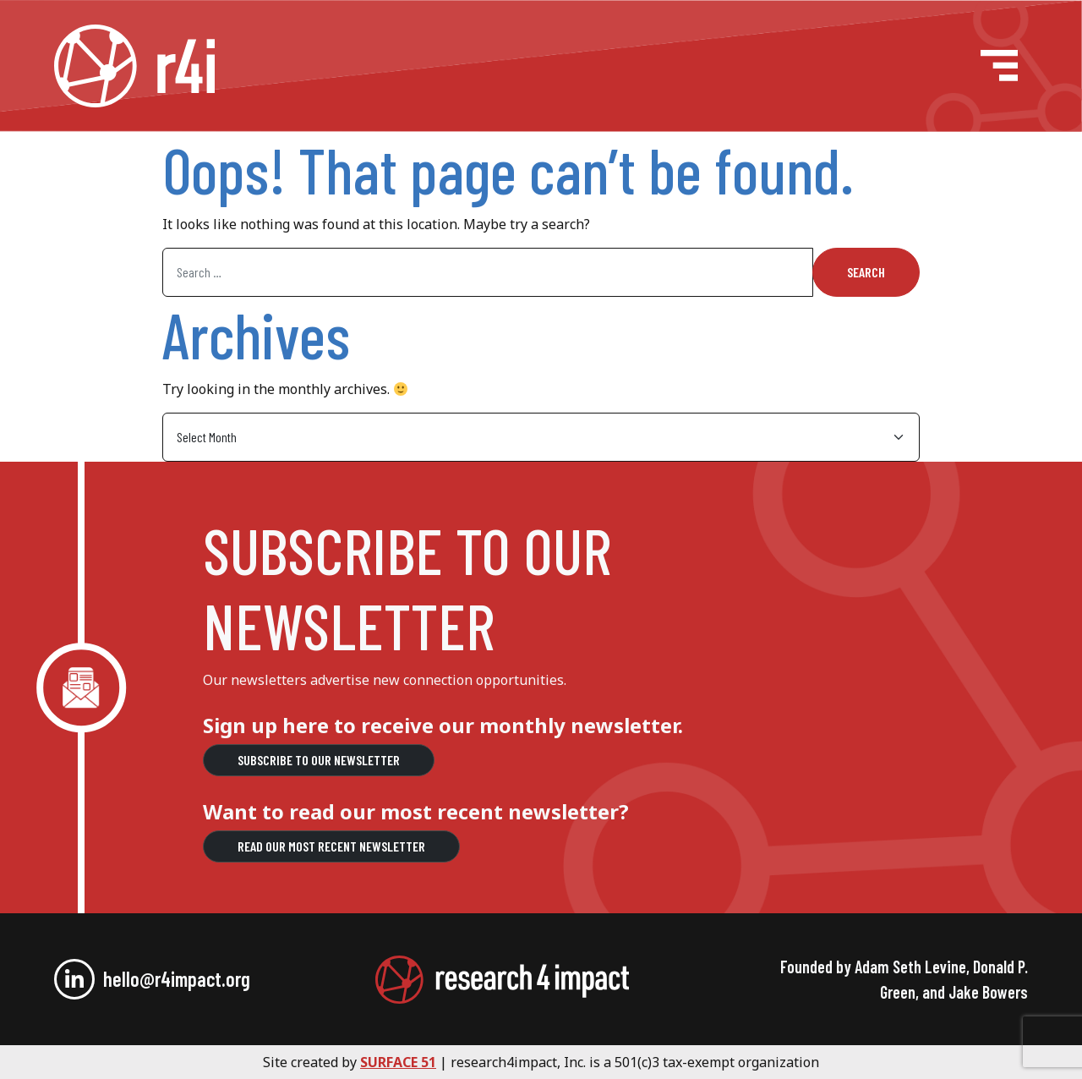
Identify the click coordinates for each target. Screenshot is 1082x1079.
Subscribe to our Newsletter (319, 760)
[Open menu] (999, 66)
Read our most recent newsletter (331, 846)
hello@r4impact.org (176, 979)
